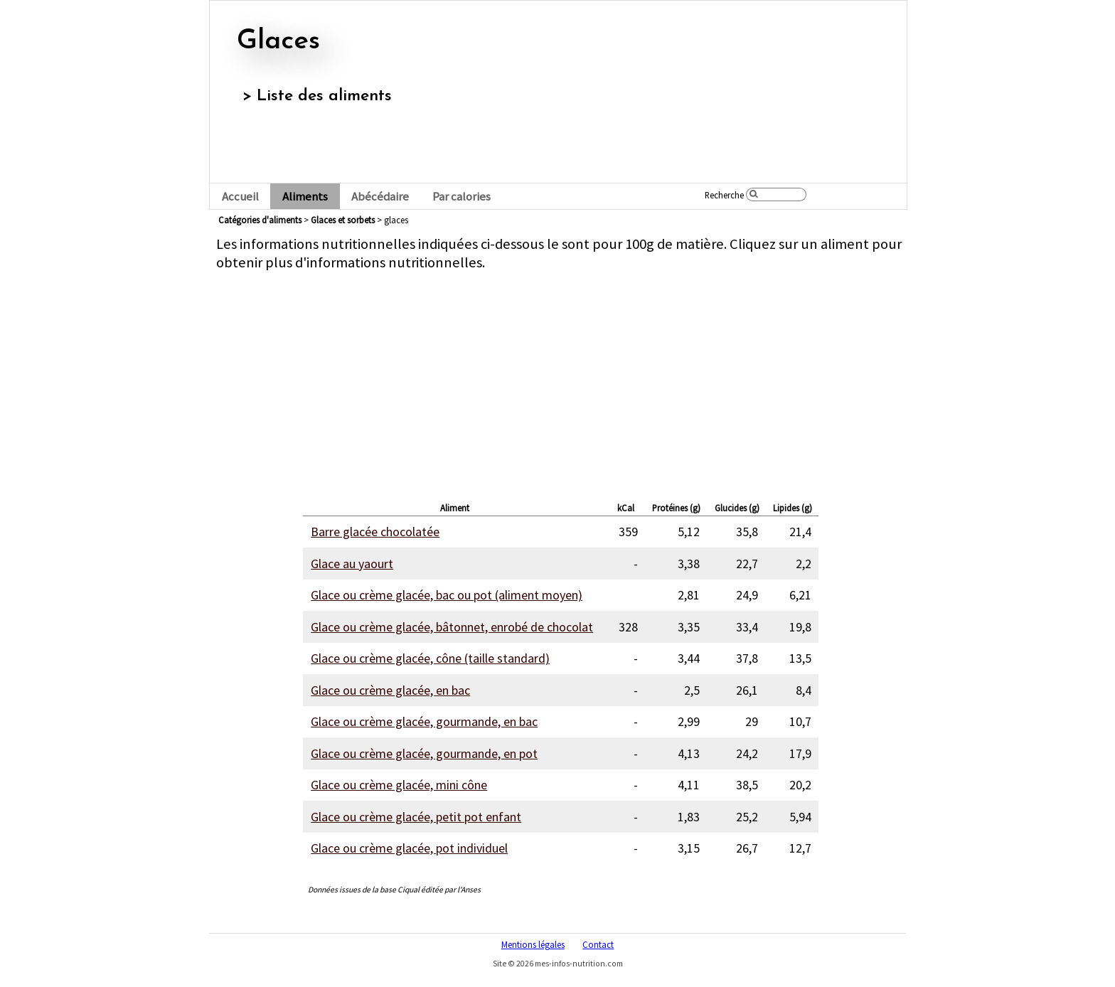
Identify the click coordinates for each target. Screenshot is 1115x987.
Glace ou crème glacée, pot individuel (409, 848)
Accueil (240, 196)
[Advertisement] (561, 382)
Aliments (305, 196)
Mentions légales (533, 944)
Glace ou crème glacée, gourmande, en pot (424, 753)
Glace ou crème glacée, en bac (390, 690)
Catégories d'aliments (260, 219)
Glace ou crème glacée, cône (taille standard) (430, 658)
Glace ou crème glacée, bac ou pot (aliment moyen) (446, 595)
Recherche (724, 195)
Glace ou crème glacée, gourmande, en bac (424, 721)
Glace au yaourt (352, 563)
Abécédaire (380, 196)
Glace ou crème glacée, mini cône (399, 785)
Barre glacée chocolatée (375, 531)
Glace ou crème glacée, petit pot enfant (416, 817)
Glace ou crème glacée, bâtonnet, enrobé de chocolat (452, 627)
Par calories (461, 196)
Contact (598, 944)
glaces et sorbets (343, 219)
